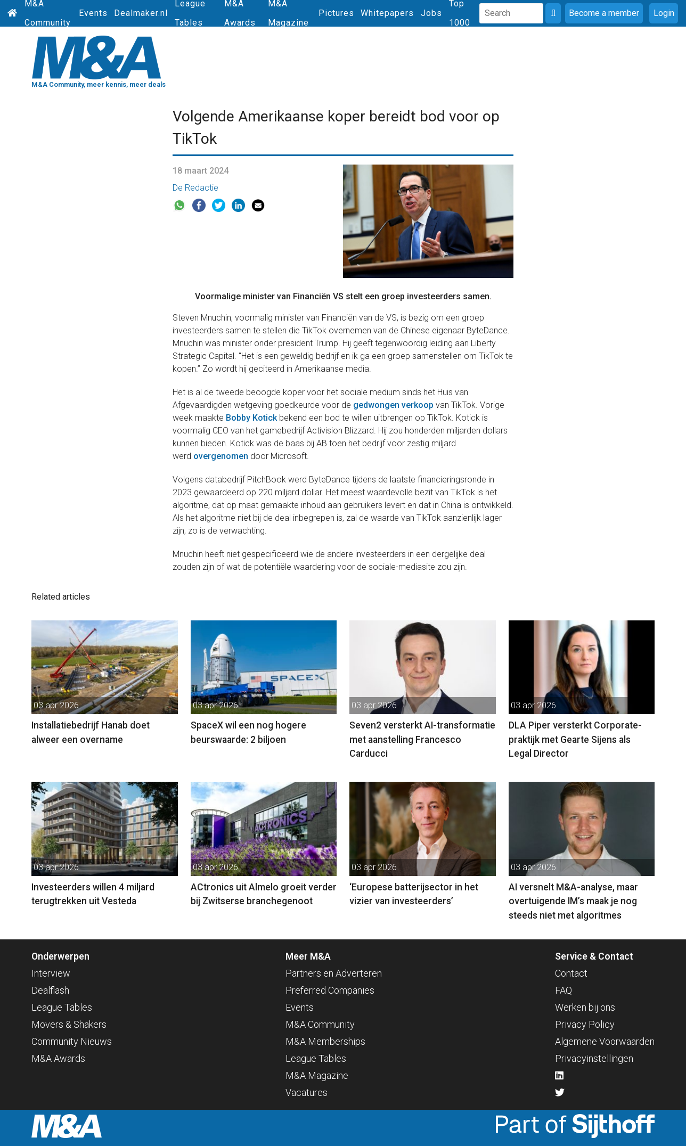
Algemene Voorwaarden (605, 1041)
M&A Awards (58, 1058)
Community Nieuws (71, 1041)
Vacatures (306, 1092)
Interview (50, 973)
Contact (571, 973)
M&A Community (320, 1024)
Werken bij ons (585, 1007)
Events (93, 13)
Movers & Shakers (69, 1024)
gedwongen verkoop (393, 405)
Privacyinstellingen (594, 1058)
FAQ (563, 990)
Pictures (336, 13)
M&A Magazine (316, 1075)
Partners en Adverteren (333, 973)
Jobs (431, 13)
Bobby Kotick (251, 418)
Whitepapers (387, 13)
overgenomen (220, 456)
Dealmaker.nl (141, 13)
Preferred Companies (329, 990)
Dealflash (50, 990)
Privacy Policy (585, 1024)
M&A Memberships (325, 1041)
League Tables (61, 1007)
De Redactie (195, 188)
